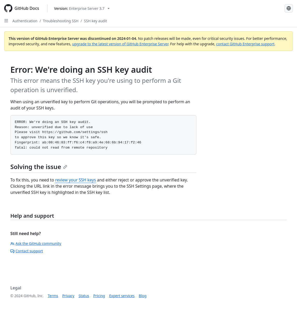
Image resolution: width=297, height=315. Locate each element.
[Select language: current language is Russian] (289, 8)
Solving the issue (38, 166)
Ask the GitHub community (35, 243)
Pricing (99, 295)
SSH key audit (95, 20)
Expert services (122, 295)
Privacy (68, 295)
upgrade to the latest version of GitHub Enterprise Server (120, 43)
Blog (143, 295)
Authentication (24, 20)
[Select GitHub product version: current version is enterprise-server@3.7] (82, 8)
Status (84, 295)
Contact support (26, 250)
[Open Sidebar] (6, 21)
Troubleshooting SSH (60, 20)
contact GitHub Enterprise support (245, 43)
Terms (53, 295)
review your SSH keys (75, 180)
